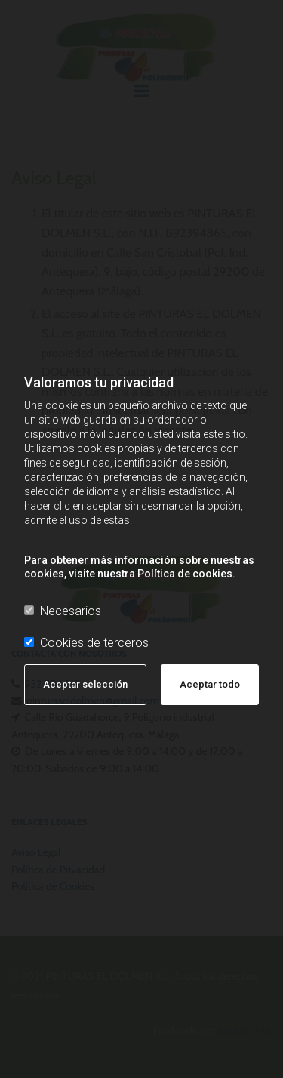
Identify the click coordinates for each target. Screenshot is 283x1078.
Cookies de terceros (86, 643)
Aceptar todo (210, 684)
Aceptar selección (85, 684)
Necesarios (62, 611)
